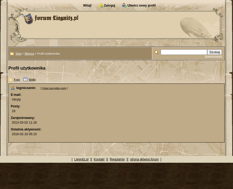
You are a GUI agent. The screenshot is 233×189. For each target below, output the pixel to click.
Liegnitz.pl (81, 159)
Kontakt (99, 159)
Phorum (123, 150)
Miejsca (29, 53)
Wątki (32, 79)
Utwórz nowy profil (142, 5)
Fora (17, 79)
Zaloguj (109, 5)
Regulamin (117, 159)
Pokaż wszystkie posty (54, 88)
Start (19, 53)
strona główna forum (144, 159)
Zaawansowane (213, 56)
